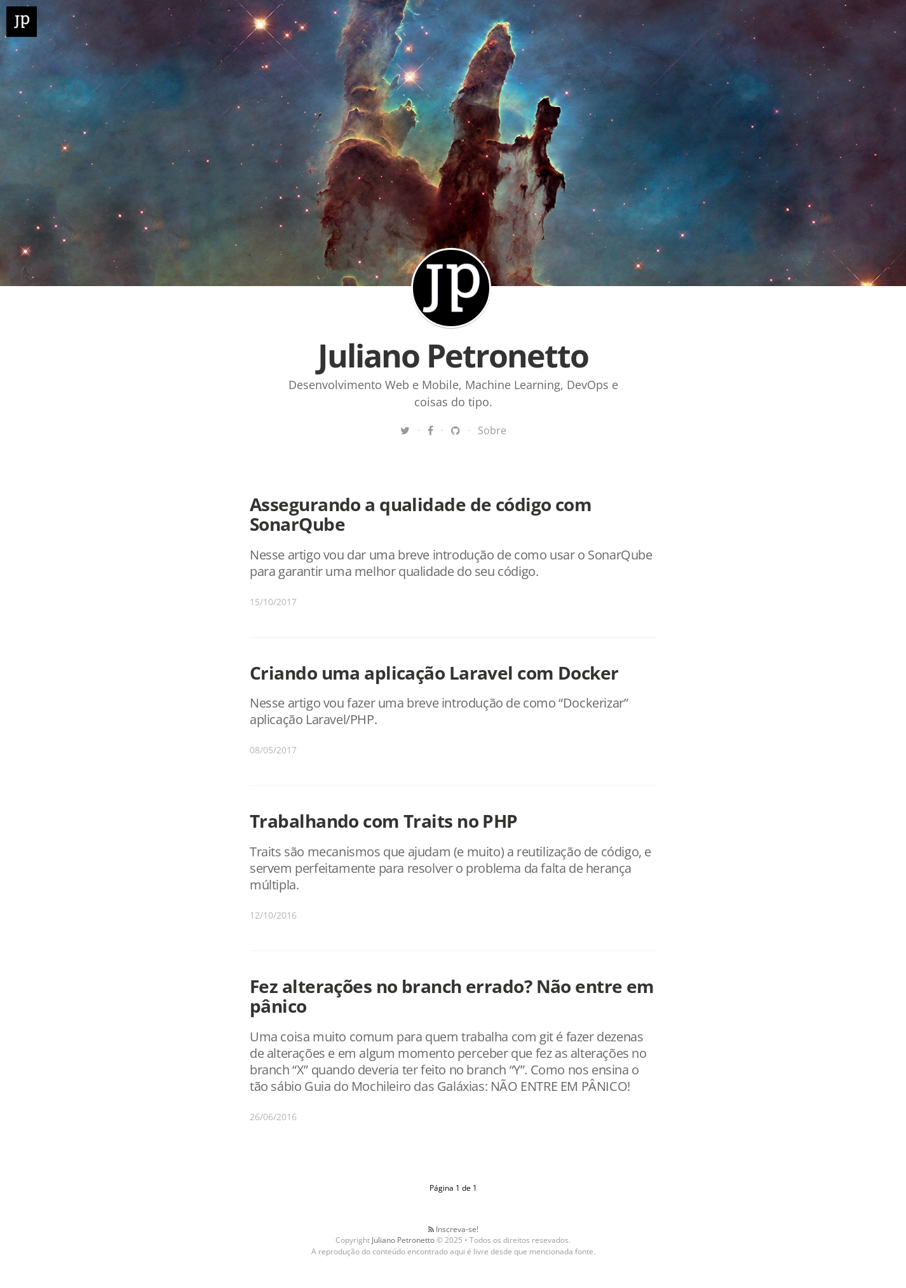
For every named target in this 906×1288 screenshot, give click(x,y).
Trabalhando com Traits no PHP (384, 821)
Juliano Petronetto (451, 288)
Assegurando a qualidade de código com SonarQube (421, 514)
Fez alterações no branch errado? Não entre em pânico (452, 996)
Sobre (492, 430)
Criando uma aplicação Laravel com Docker (434, 673)
